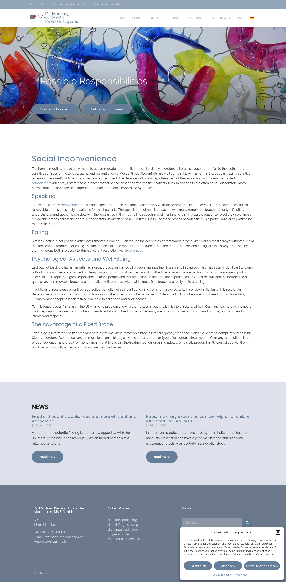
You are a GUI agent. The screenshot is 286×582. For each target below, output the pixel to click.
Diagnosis (155, 18)
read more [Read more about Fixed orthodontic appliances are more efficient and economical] (47, 457)
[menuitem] (252, 18)
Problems (196, 18)
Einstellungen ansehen (262, 566)
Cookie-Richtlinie (222, 574)
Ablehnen (228, 566)
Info (241, 18)
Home (123, 18)
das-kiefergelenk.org (123, 525)
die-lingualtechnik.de (123, 529)
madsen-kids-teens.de (124, 539)
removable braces (74, 205)
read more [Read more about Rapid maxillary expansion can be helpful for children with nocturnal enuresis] (162, 457)
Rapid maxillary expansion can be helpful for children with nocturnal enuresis (199, 419)
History (138, 18)
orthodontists (41, 183)
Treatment (176, 18)
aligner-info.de (118, 534)
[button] (278, 532)
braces (139, 169)
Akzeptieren (197, 566)
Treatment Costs (221, 18)
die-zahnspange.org (122, 520)
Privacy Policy (241, 574)
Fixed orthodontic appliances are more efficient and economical (84, 419)
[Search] (247, 523)
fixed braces (134, 250)
